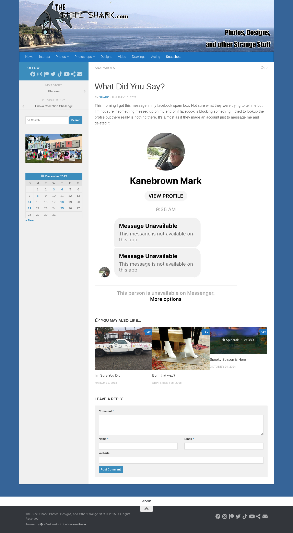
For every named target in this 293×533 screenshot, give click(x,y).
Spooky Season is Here (228, 360)
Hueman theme (77, 524)
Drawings (138, 56)
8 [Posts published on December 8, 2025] (37, 195)
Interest (44, 56)
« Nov (29, 220)
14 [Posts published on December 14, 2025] (29, 202)
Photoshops (83, 56)
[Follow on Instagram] (39, 74)
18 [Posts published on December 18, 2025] (62, 202)
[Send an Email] (79, 74)
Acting (155, 56)
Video (122, 56)
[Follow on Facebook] (32, 74)
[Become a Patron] (46, 74)
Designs (106, 56)
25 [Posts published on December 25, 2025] (62, 208)
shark (104, 97)
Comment (106, 411)
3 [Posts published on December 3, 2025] (54, 189)
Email (189, 439)
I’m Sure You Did (107, 375)
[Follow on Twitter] (53, 74)
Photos (61, 56)
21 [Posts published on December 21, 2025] (29, 208)
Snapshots (173, 56)
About (146, 501)
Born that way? (163, 375)
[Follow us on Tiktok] (59, 74)
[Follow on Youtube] (66, 74)
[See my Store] (73, 74)
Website (104, 453)
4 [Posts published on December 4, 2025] (62, 189)
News (29, 56)
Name (103, 439)
